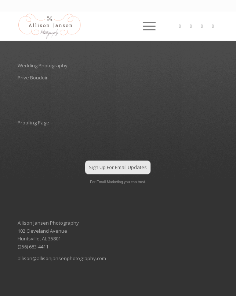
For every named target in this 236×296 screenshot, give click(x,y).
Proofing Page (33, 122)
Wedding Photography (43, 65)
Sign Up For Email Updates (118, 167)
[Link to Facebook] (179, 26)
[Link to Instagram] (190, 26)
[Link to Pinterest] (201, 26)
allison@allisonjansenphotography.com (62, 258)
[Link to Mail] (212, 26)
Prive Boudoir (33, 77)
